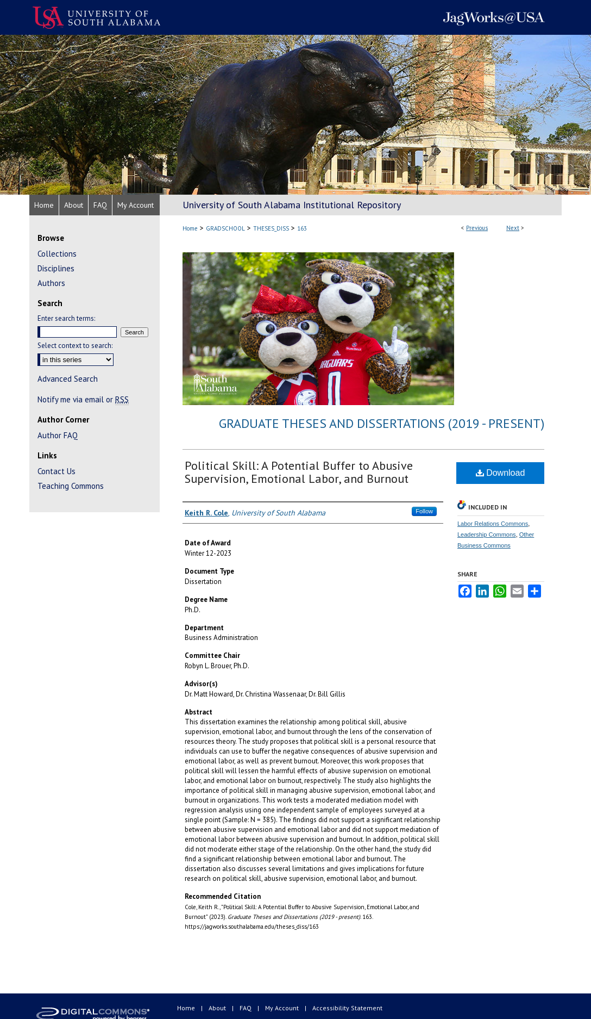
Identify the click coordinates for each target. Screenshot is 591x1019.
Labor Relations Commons (492, 523)
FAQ (246, 1008)
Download (500, 472)
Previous (477, 228)
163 (302, 228)
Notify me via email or (83, 399)
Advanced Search (67, 379)
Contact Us (56, 471)
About (218, 1008)
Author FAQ (57, 435)
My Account (282, 1008)
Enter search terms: (66, 318)
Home (190, 228)
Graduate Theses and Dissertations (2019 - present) (381, 423)
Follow (424, 511)
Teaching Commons (70, 486)
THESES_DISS (271, 228)
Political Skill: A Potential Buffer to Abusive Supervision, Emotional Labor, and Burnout (299, 472)
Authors (51, 283)
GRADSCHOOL (225, 228)
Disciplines (55, 268)
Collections (57, 253)
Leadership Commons (486, 534)
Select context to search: (74, 345)
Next (512, 228)
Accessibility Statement (347, 1008)
